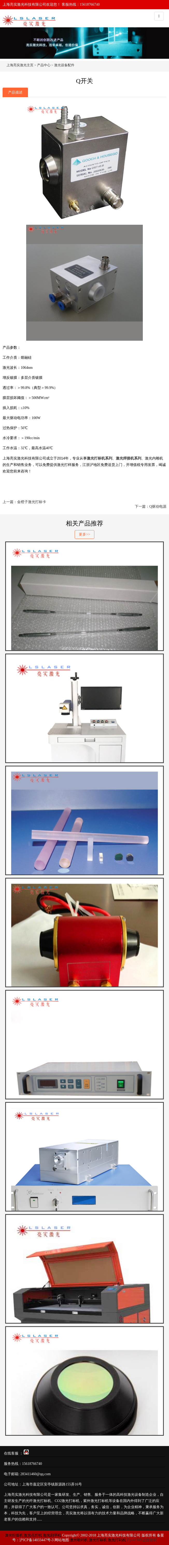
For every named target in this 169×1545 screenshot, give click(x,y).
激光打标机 (98, 1540)
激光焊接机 (14, 1535)
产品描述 (15, 92)
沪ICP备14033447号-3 (36, 1540)
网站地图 (61, 1540)
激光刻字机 (52, 1535)
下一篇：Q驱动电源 (150, 506)
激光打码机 (117, 1540)
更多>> (84, 534)
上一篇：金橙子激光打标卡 (24, 502)
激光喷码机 (79, 1540)
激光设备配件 (64, 65)
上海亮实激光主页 (19, 65)
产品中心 (44, 65)
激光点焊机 (33, 1535)
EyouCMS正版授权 (142, 1540)
